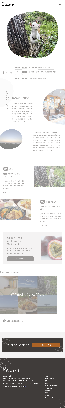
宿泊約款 (47, 395)
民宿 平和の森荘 (49, 378)
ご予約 (46, 393)
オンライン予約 (46, 345)
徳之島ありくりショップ (51, 386)
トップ (46, 376)
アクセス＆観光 (49, 388)
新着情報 (47, 391)
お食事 (46, 383)
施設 (46, 381)
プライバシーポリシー (51, 398)
